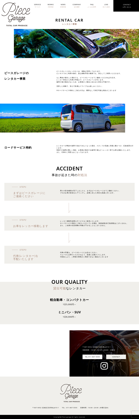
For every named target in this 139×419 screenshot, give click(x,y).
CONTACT (116, 357)
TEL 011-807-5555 (92, 357)
